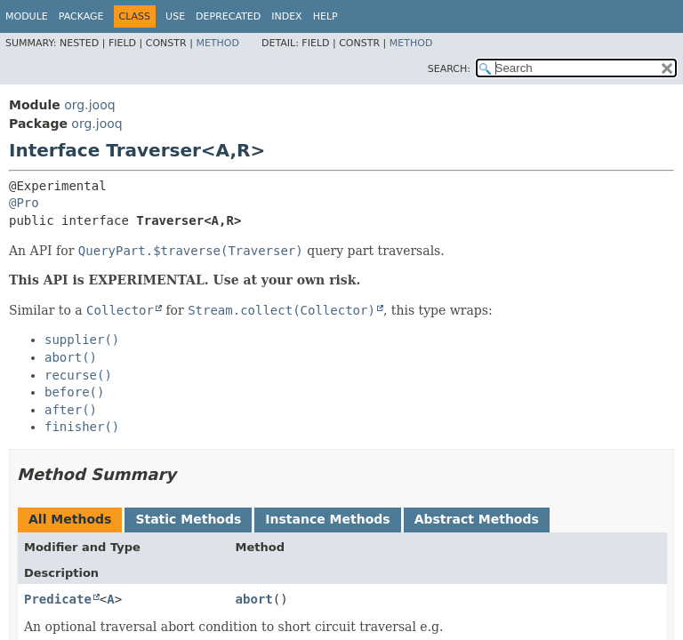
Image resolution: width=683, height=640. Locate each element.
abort (254, 599)
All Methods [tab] (69, 519)
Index (286, 16)
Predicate (58, 599)
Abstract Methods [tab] (476, 519)
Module (26, 16)
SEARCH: (449, 69)
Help (325, 16)
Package (81, 16)
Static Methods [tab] (188, 519)
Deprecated (228, 16)
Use (175, 16)
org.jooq (89, 105)
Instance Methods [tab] (327, 519)
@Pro (24, 203)
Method (217, 43)
